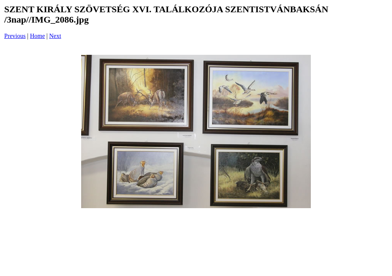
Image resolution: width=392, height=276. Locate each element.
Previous (15, 36)
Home (37, 36)
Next (55, 36)
